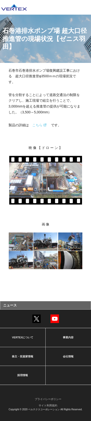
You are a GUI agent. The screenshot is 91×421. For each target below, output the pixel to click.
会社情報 (68, 356)
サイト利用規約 (48, 405)
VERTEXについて (22, 337)
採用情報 (22, 375)
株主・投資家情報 (22, 356)
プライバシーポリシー (48, 399)
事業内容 (68, 337)
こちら (37, 125)
